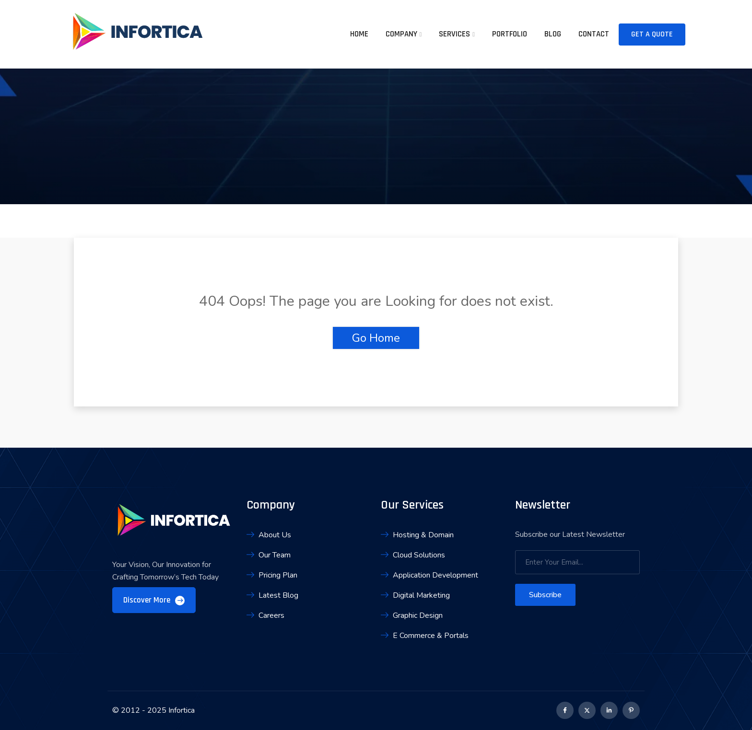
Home (359, 34)
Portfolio (509, 34)
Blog (552, 34)
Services (454, 34)
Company (401, 34)
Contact (593, 34)
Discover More (154, 600)
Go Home (376, 338)
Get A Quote (652, 34)
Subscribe (545, 595)
